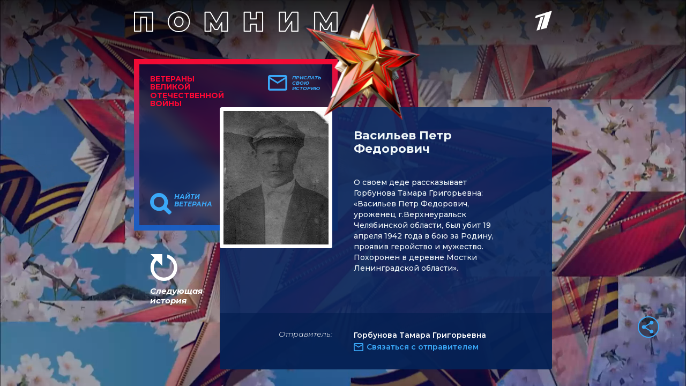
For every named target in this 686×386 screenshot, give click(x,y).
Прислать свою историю (307, 83)
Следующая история (176, 296)
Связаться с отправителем (423, 347)
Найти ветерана (193, 200)
